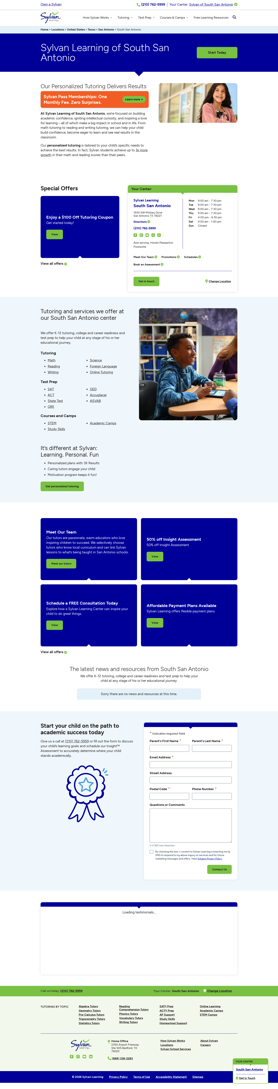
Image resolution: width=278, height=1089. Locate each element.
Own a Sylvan (51, 4)
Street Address (161, 774)
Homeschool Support (173, 1024)
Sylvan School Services (175, 1050)
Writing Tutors (128, 1023)
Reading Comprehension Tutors (133, 1009)
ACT (51, 396)
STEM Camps (208, 1015)
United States (76, 30)
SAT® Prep (166, 1007)
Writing (53, 373)
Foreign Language (103, 367)
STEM (52, 424)
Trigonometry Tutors (92, 1019)
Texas (91, 30)
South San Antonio (249, 1069)
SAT (51, 390)
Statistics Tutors (89, 1024)
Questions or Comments (167, 806)
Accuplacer (98, 396)
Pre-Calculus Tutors (91, 1015)
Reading (54, 367)
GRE (51, 408)
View (54, 235)
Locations (57, 30)
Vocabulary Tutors (131, 1019)
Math (51, 361)
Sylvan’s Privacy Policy (210, 859)
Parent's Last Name (207, 742)
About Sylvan (209, 1041)
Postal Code (160, 790)
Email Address (161, 758)
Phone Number (204, 790)
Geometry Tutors (90, 1011)
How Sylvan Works (172, 1041)
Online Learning (210, 1007)
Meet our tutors (61, 564)
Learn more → (134, 100)
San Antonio (106, 30)
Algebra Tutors (88, 1007)
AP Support (167, 1015)
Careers (205, 1046)
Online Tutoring (101, 373)
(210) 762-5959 (145, 229)
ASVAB (95, 402)
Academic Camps (103, 424)
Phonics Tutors (128, 1015)
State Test (55, 402)
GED (93, 390)
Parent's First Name (165, 742)
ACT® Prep (167, 1011)
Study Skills (56, 430)
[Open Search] (234, 18)
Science (96, 361)
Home (44, 30)
